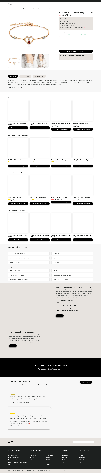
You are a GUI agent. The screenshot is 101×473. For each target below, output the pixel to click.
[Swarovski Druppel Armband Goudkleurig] (40, 148)
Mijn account (65, 462)
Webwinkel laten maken (53, 470)
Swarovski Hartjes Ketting (58, 160)
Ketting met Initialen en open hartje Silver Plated (65, 235)
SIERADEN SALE (84, 8)
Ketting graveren (24, 8)
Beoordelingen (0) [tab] (39, 76)
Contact (48, 464)
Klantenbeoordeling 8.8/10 (68, 23)
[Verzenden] (27, 4)
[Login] (88, 4)
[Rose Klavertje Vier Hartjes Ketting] (40, 185)
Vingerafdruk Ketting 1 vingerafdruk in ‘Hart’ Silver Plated (46, 235)
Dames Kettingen (83, 457)
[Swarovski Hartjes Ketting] (61, 148)
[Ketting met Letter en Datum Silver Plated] (18, 223)
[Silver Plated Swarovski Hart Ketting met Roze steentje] (61, 185)
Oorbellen (56, 8)
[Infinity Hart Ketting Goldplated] (83, 148)
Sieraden (33, 8)
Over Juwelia (65, 453)
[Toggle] (48, 254)
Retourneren (49, 457)
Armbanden (48, 8)
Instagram (65, 455)
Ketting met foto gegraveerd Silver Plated (84, 235)
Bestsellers (15, 8)
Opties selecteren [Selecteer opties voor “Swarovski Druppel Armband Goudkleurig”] (40, 166)
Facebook (64, 457)
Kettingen (40, 8)
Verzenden (48, 462)
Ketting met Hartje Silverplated (17, 123)
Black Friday (33, 453)
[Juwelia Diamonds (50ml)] (18, 185)
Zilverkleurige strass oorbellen (81, 197)
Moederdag (32, 457)
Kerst (31, 459)
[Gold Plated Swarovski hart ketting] (18, 148)
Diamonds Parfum (68, 8)
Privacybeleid (49, 455)
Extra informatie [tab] (25, 76)
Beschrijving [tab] (13, 76)
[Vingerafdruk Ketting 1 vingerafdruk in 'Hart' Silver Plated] (40, 223)
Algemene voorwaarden (52, 453)
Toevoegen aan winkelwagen (76, 51)
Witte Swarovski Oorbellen (80, 123)
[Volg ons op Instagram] (49, 371)
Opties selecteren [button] (18, 239)
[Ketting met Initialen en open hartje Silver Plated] (61, 223)
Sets (61, 8)
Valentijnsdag (33, 455)
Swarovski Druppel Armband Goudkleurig (41, 160)
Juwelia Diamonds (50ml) (15, 197)
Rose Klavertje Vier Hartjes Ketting (39, 197)
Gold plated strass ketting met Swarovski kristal (43, 123)
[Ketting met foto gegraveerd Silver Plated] (83, 223)
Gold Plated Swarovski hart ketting (18, 160)
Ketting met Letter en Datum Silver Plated (20, 235)
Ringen (76, 8)
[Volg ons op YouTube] (51, 371)
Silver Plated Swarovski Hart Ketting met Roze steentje (66, 197)
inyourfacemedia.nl (65, 470)
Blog (63, 459)
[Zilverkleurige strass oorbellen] (83, 185)
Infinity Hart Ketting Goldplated (82, 160)
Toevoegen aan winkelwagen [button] (18, 127)
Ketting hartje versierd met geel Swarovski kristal (65, 123)
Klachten (48, 459)
